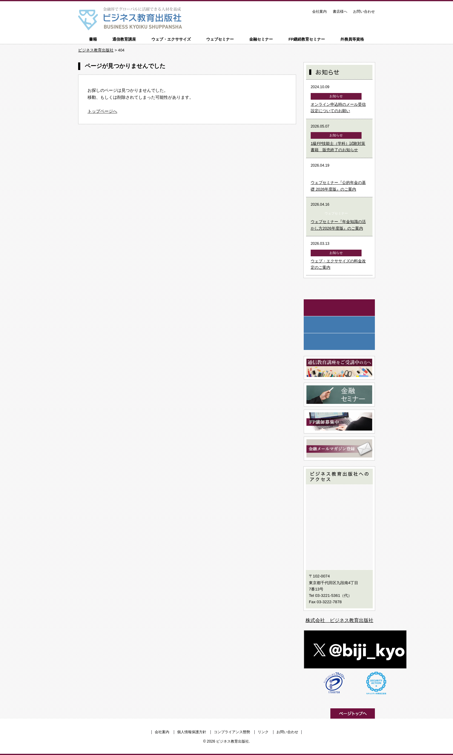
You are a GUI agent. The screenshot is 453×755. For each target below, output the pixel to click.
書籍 (93, 39)
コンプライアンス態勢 (232, 732)
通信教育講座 (124, 39)
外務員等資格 (352, 39)
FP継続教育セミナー (307, 39)
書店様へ (340, 11)
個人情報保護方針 (191, 732)
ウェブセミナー (220, 39)
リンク (263, 732)
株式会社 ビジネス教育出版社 (339, 620)
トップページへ (102, 111)
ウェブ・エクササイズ (171, 39)
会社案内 (319, 11)
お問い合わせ (364, 11)
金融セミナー (261, 39)
